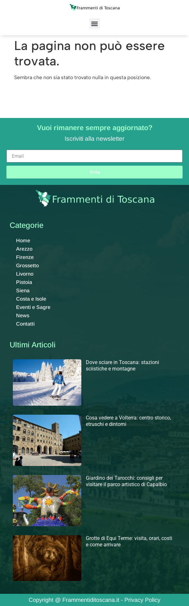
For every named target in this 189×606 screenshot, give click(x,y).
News (22, 315)
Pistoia (24, 282)
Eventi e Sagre (33, 307)
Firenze (25, 257)
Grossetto (27, 265)
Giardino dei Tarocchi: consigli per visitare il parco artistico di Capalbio (126, 481)
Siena (23, 290)
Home (23, 240)
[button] (94, 23)
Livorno (24, 274)
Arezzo (24, 249)
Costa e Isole (31, 299)
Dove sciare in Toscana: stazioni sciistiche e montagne (122, 365)
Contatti (25, 324)
